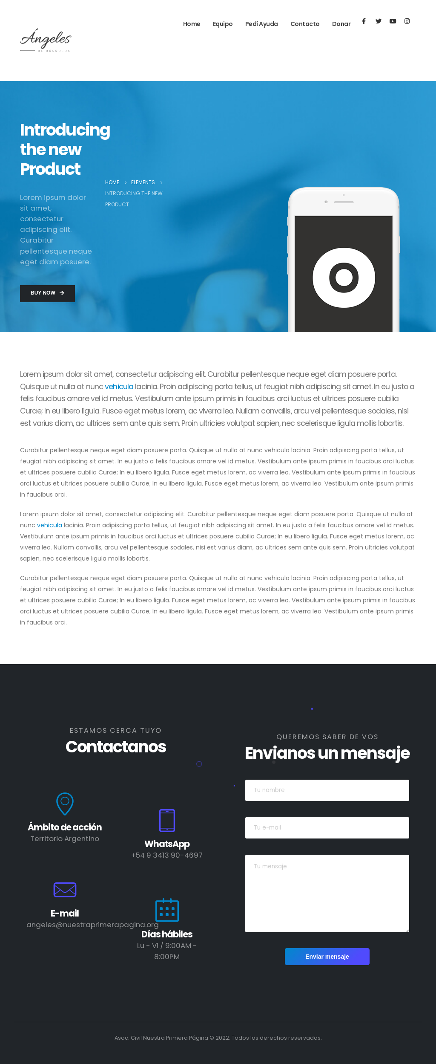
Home (192, 24)
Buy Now (47, 293)
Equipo (223, 24)
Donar (341, 24)
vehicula (119, 387)
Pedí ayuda (261, 24)
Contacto (305, 24)
